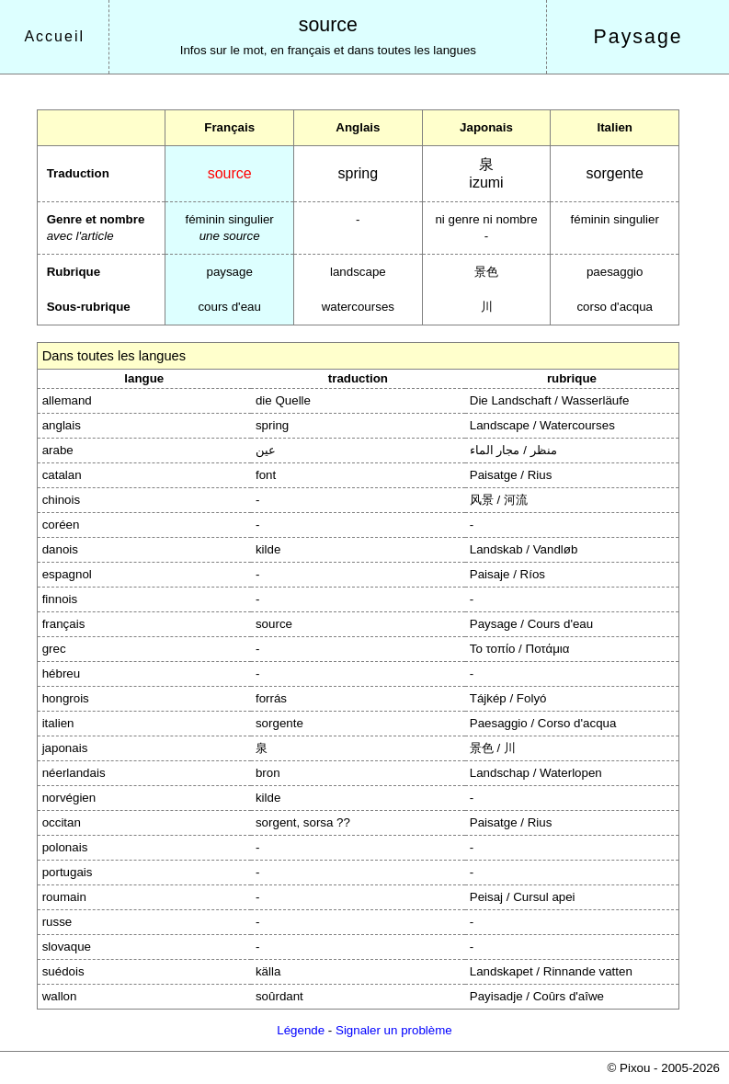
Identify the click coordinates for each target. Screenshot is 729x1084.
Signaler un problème (394, 1030)
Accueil (54, 36)
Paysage (638, 37)
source (328, 25)
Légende (301, 1030)
